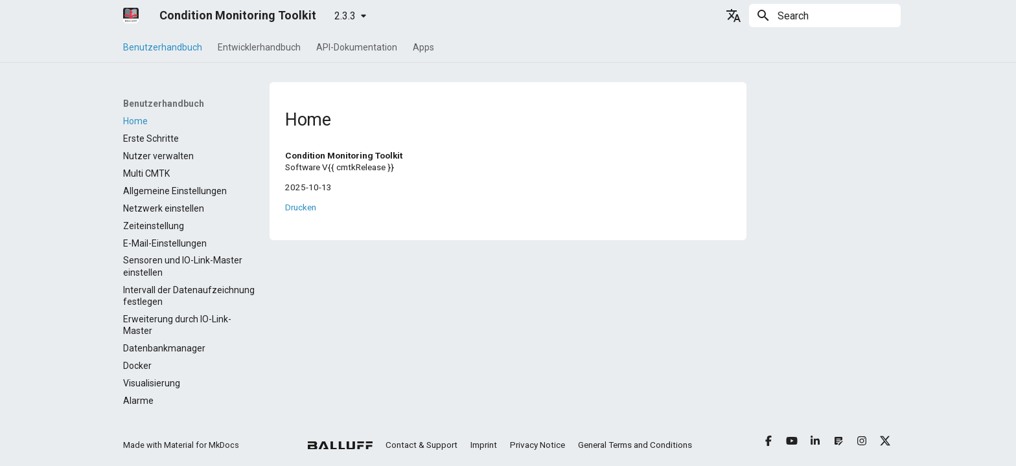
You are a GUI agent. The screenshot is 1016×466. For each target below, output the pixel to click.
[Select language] (733, 15)
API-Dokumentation (356, 47)
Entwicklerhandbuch (259, 47)
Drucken (300, 207)
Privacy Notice (537, 444)
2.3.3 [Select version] (345, 16)
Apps (423, 47)
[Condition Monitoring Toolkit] (131, 15)
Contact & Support (421, 444)
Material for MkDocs (201, 445)
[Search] (825, 15)
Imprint (483, 444)
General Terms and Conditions (635, 444)
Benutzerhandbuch (162, 47)
